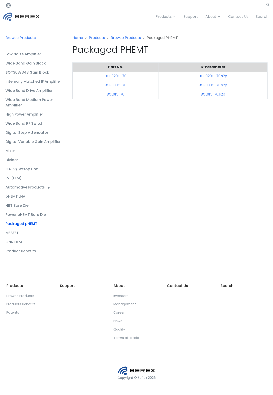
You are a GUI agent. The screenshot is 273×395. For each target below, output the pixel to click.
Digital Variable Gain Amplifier (33, 141)
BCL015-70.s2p (213, 94)
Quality (119, 329)
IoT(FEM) (13, 178)
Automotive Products (27, 187)
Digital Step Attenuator (26, 132)
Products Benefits (21, 304)
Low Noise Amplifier (23, 54)
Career (119, 312)
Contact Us (238, 16)
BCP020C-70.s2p (213, 76)
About (210, 16)
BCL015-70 (115, 94)
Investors (120, 296)
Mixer (10, 150)
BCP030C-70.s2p (213, 85)
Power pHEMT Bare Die (25, 214)
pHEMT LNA (15, 196)
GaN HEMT (14, 242)
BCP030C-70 (115, 85)
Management (124, 304)
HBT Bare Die (16, 205)
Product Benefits (20, 251)
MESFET (12, 232)
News (117, 321)
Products (164, 16)
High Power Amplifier (24, 114)
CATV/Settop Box (21, 169)
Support (191, 16)
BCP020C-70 (115, 76)
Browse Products (20, 37)
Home (77, 37)
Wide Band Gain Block (25, 63)
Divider (11, 160)
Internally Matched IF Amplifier (33, 81)
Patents (12, 312)
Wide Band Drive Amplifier (29, 90)
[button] (268, 6)
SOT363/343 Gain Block (27, 72)
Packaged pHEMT (21, 223)
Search (262, 16)
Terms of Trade (126, 338)
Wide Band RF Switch (24, 123)
